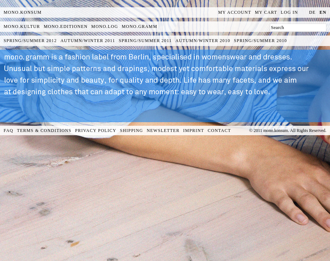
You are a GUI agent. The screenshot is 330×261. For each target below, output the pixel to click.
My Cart (266, 12)
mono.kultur (22, 26)
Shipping (131, 130)
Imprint (193, 130)
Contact (219, 130)
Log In (289, 12)
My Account (234, 12)
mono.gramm (139, 26)
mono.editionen (65, 26)
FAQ (8, 130)
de (312, 12)
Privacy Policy (95, 130)
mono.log (104, 26)
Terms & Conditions (44, 130)
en (322, 12)
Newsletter (163, 130)
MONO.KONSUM (23, 12)
